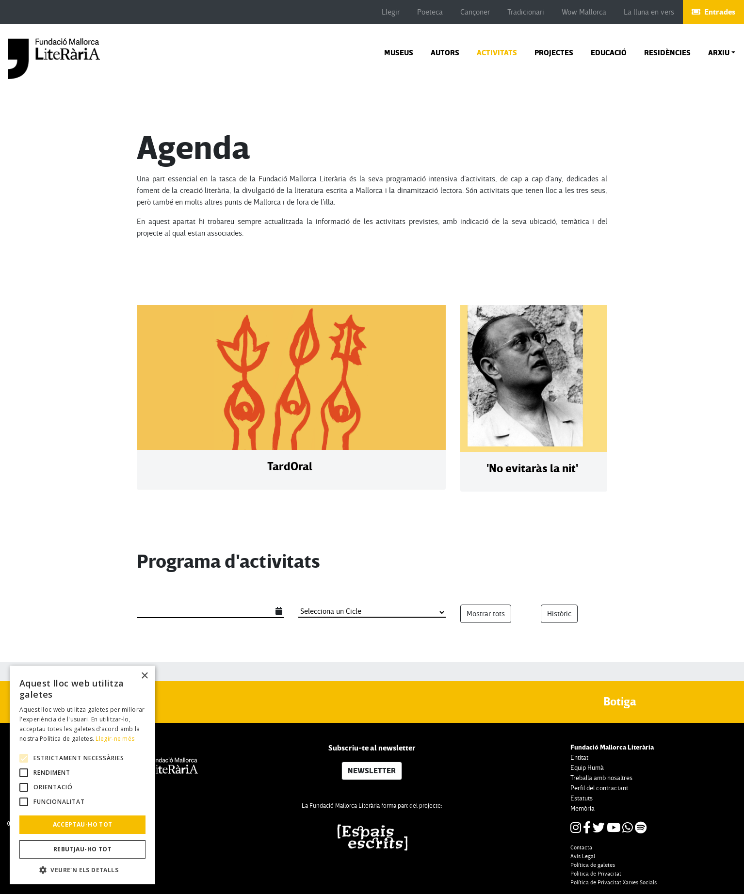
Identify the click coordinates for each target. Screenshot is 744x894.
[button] (721, 53)
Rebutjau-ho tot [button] (82, 849)
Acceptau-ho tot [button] (83, 824)
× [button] (144, 676)
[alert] (82, 775)
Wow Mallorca (584, 12)
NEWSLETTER (372, 771)
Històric (559, 613)
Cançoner (475, 12)
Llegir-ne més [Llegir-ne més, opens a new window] (115, 738)
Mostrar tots (486, 613)
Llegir (391, 12)
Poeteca (430, 12)
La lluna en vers (649, 12)
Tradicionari (525, 12)
